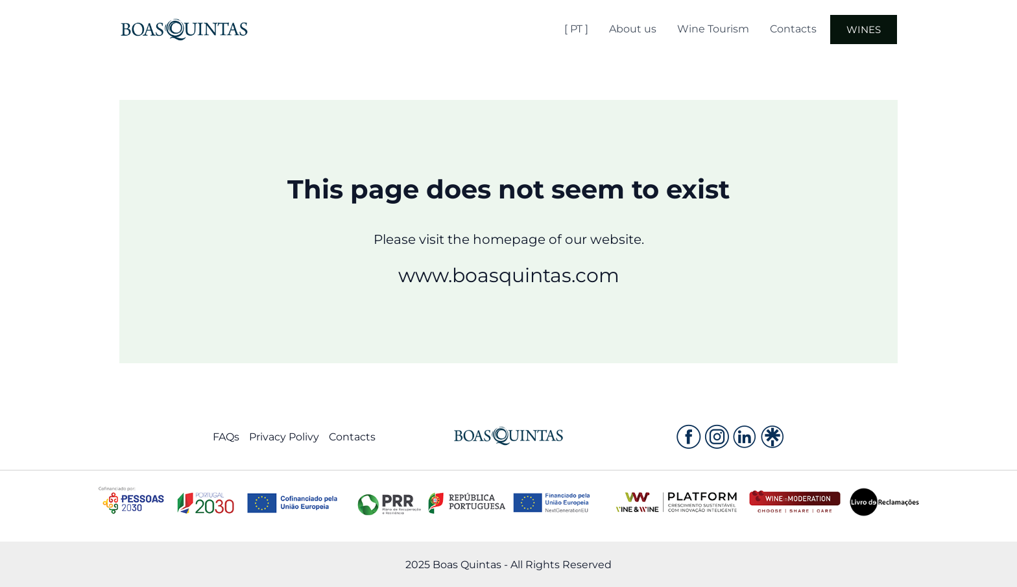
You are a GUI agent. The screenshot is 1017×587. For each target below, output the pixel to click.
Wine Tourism (713, 29)
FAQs (226, 437)
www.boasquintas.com (508, 275)
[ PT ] (576, 29)
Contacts (793, 29)
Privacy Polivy (284, 437)
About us (632, 29)
